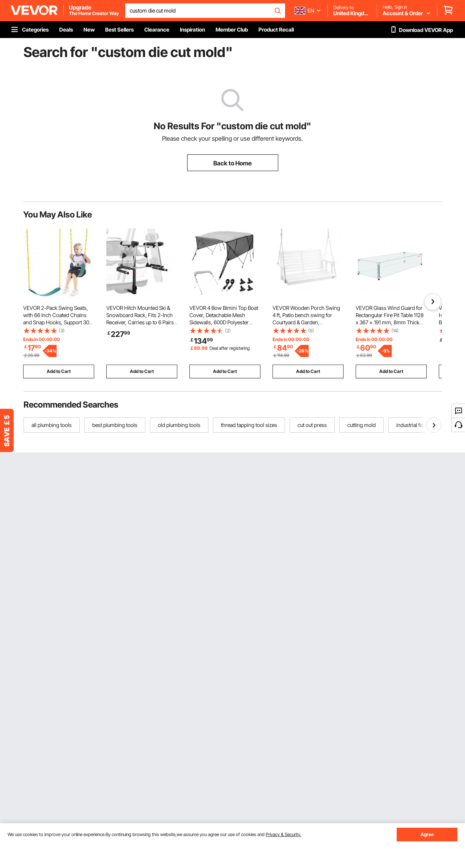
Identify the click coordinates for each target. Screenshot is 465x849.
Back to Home (232, 163)
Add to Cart (59, 371)
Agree (427, 834)
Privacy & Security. (283, 834)
